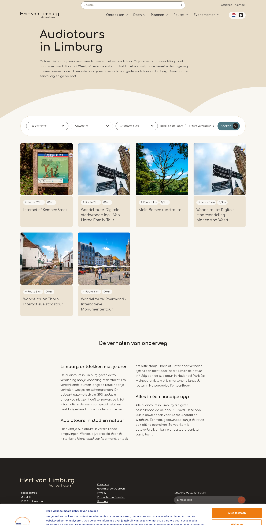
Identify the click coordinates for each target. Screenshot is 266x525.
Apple (176, 415)
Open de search (181, 5)
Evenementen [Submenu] (204, 15)
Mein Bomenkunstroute (160, 210)
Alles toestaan (237, 492)
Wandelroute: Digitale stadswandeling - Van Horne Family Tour (100, 215)
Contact (240, 5)
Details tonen (54, 518)
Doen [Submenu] (137, 15)
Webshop (226, 5)
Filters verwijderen (200, 126)
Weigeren (237, 503)
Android (187, 415)
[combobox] (47, 126)
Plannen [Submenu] (157, 15)
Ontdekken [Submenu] (115, 15)
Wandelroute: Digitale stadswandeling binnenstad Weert (215, 215)
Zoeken (225, 126)
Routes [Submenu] (178, 15)
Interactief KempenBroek (45, 210)
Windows (142, 420)
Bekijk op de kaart (171, 126)
